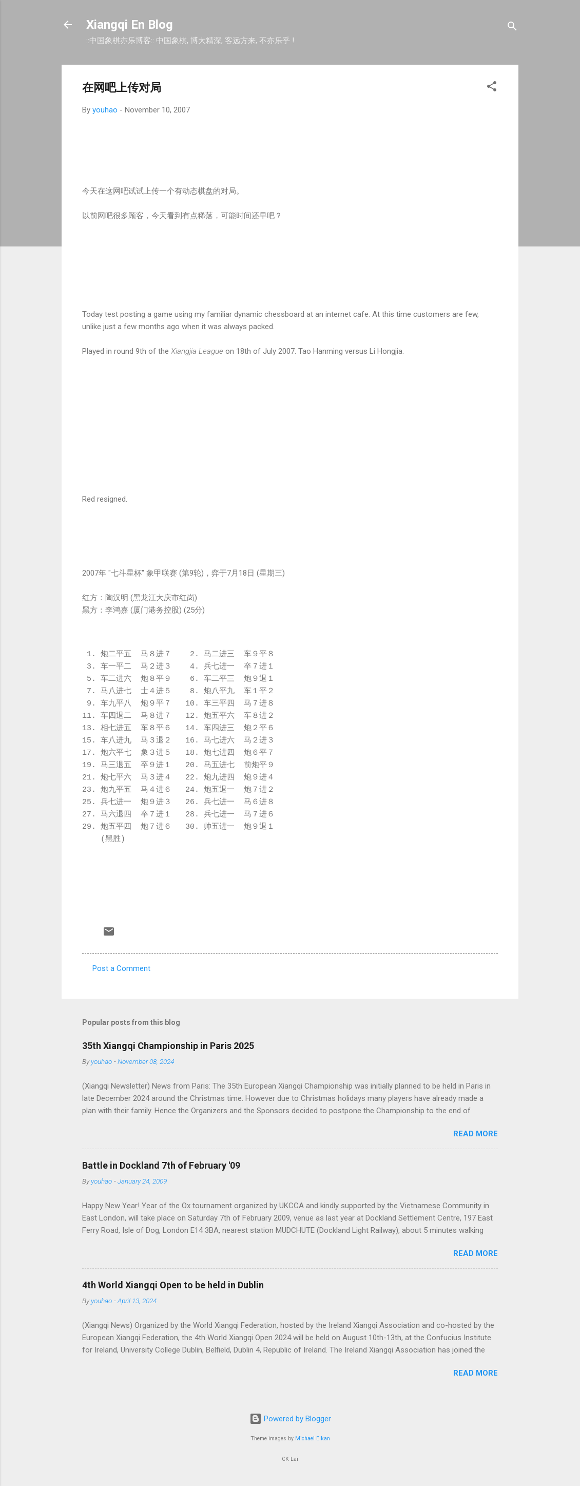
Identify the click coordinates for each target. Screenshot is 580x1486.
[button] (492, 88)
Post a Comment (121, 968)
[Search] (512, 28)
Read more (475, 1133)
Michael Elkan (312, 1438)
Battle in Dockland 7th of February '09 (161, 1165)
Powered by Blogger (290, 1418)
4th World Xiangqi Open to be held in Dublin (173, 1285)
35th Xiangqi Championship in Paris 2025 (168, 1045)
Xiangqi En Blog (129, 24)
